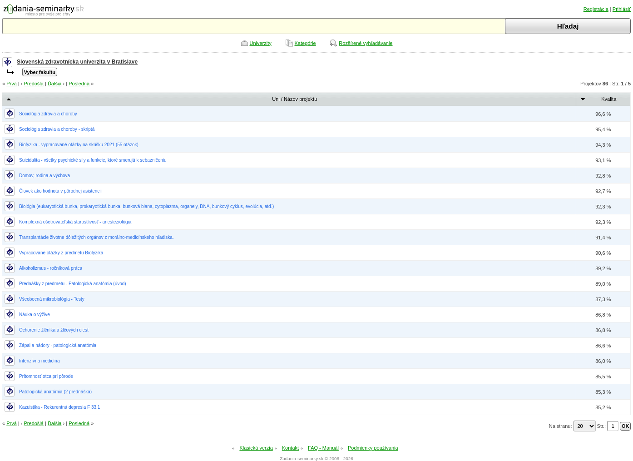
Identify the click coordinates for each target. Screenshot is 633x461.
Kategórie (305, 43)
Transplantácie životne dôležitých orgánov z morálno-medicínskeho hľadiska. (96, 237)
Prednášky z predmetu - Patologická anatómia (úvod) (72, 283)
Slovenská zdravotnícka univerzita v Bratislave (77, 62)
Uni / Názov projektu (294, 99)
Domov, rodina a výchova (44, 175)
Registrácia (596, 9)
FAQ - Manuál (323, 448)
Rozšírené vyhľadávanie (365, 43)
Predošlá (34, 83)
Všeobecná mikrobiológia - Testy (51, 299)
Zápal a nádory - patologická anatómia (57, 345)
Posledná (79, 83)
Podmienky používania (373, 448)
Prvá (11, 83)
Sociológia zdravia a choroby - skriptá (56, 129)
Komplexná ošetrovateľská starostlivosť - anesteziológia (75, 221)
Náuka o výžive (34, 314)
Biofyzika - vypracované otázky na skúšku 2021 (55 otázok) (78, 144)
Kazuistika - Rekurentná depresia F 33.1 (59, 407)
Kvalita (608, 99)
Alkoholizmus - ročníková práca (50, 268)
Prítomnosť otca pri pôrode (46, 376)
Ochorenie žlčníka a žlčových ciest (54, 329)
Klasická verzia (255, 448)
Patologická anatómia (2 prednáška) (55, 391)
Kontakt (290, 448)
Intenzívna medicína (39, 360)
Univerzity (261, 43)
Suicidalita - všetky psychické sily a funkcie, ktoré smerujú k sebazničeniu (93, 160)
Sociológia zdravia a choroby (48, 113)
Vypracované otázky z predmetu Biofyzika (61, 252)
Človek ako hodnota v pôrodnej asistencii (60, 190)
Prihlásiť (622, 9)
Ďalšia (55, 83)
